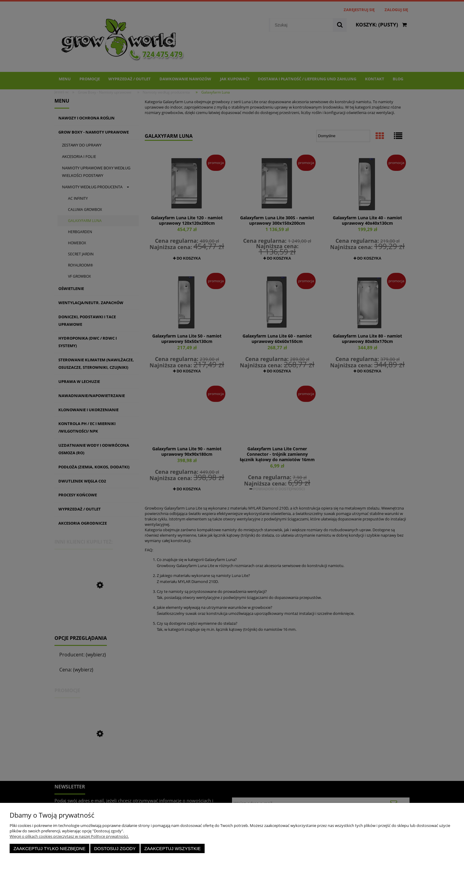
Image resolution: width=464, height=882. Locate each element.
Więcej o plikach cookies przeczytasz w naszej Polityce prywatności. (69, 836)
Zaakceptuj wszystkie (172, 848)
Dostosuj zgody (115, 848)
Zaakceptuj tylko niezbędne (50, 848)
